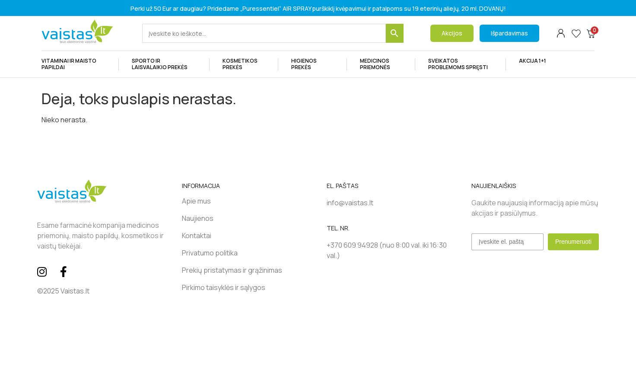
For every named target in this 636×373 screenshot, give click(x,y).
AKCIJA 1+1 (532, 60)
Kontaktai (196, 235)
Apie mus (196, 201)
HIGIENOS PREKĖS (312, 66)
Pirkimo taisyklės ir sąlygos (223, 287)
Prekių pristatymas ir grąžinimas (232, 270)
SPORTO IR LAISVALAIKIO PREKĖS (164, 66)
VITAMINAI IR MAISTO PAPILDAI (73, 66)
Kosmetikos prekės (244, 66)
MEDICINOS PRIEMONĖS (381, 66)
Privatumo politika (210, 253)
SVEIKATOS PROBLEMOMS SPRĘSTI (460, 66)
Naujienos (197, 218)
